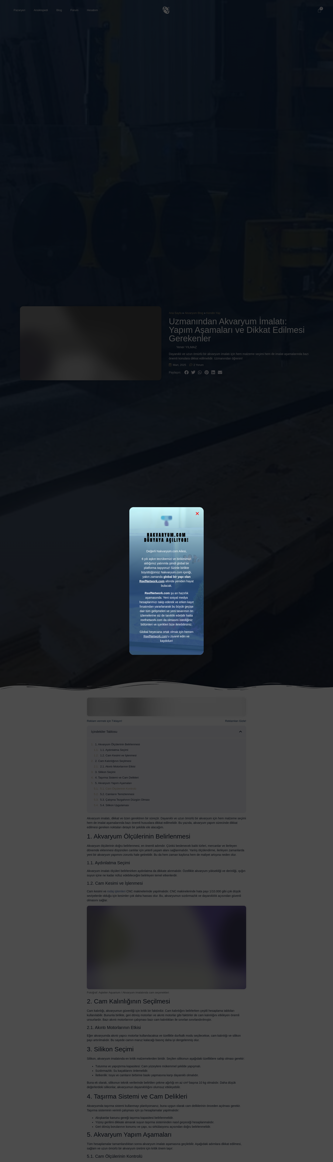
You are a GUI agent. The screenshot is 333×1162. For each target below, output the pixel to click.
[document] (166, 581)
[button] (197, 513)
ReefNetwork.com (155, 636)
